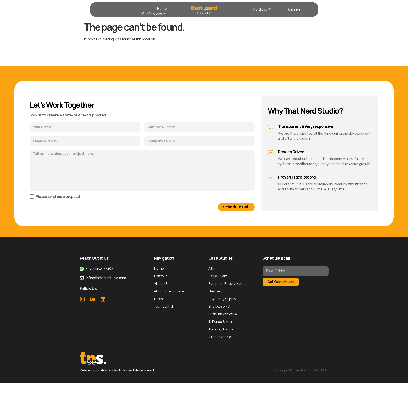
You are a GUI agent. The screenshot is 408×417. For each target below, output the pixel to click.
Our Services (154, 14)
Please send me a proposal (58, 197)
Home (162, 9)
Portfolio (262, 9)
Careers (294, 9)
